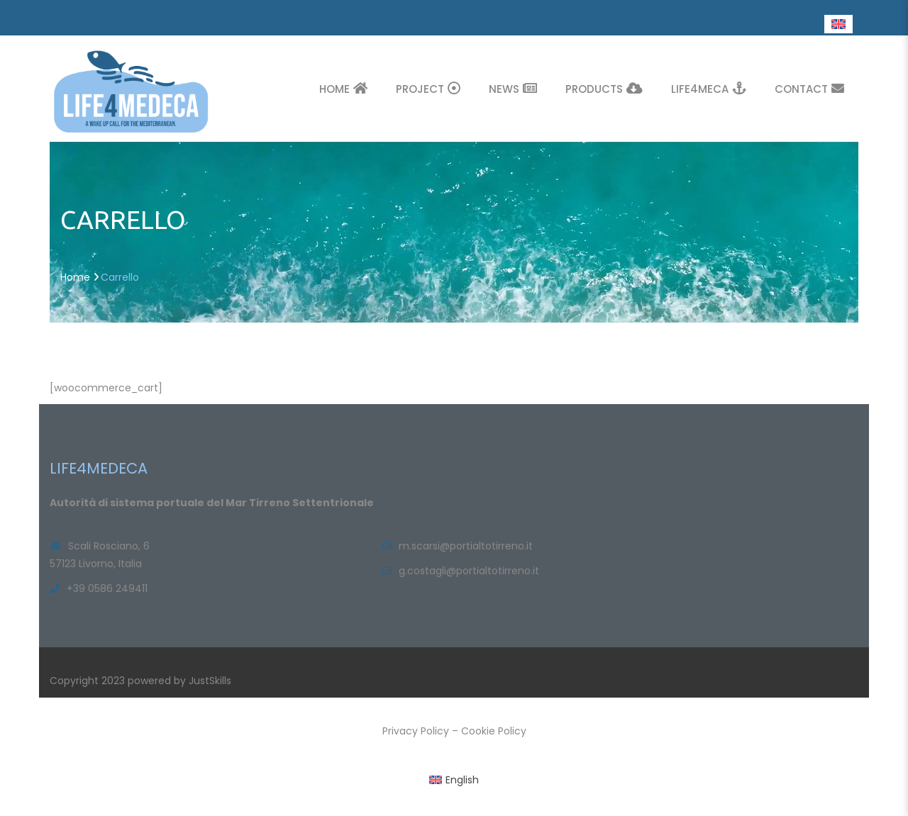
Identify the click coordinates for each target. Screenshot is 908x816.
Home (343, 88)
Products (604, 88)
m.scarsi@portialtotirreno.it (466, 546)
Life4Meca (708, 88)
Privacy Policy (415, 731)
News (513, 88)
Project (428, 88)
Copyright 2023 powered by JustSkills (140, 681)
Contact (809, 88)
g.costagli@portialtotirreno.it (469, 571)
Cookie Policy (493, 731)
